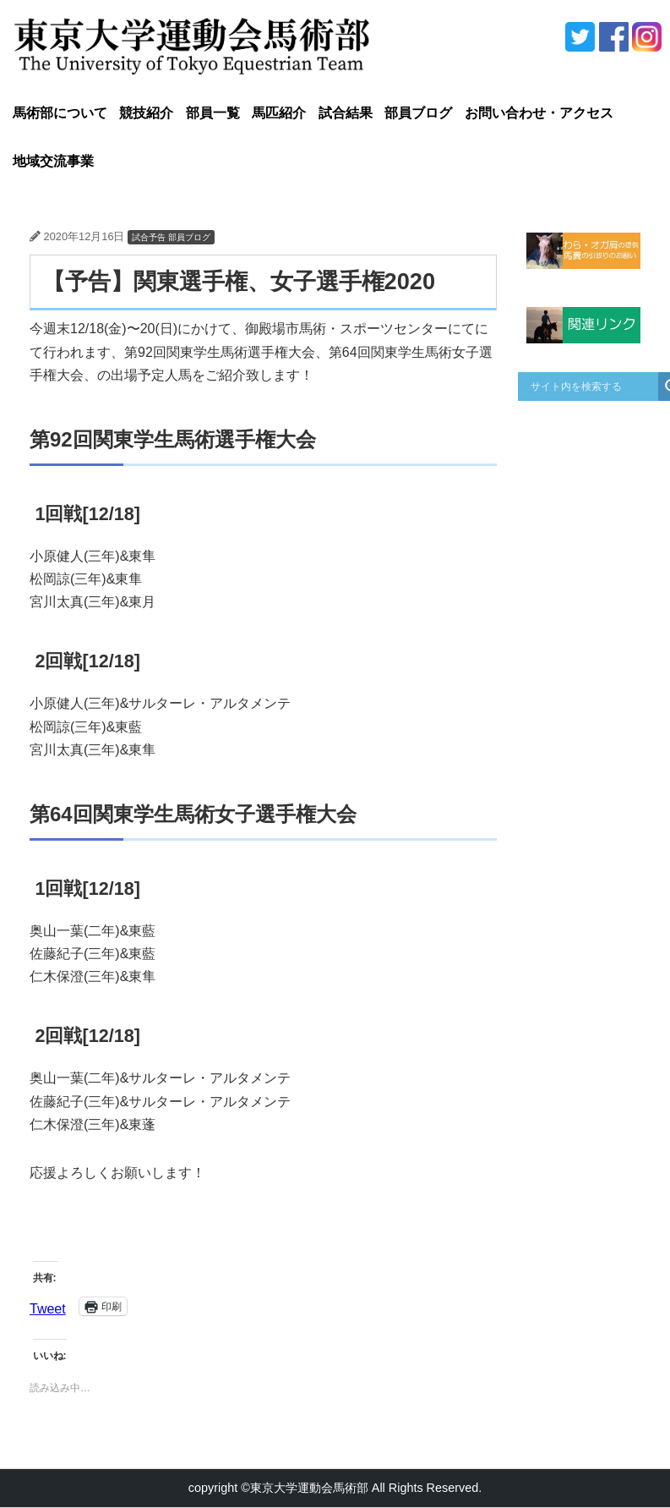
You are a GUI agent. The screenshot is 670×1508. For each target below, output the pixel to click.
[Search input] (592, 386)
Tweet (48, 1307)
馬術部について (60, 113)
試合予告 (149, 237)
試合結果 (346, 113)
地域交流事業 (53, 161)
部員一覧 (213, 113)
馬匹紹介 (279, 113)
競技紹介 (146, 113)
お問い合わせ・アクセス (539, 113)
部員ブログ (418, 113)
